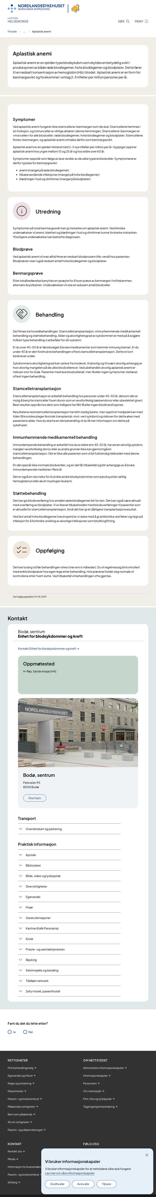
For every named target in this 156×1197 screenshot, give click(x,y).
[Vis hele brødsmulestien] (24, 31)
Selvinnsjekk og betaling (42, 970)
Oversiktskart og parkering (44, 829)
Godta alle (57, 1184)
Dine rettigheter (36, 886)
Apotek (31, 855)
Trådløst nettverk (37, 981)
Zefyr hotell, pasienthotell (43, 991)
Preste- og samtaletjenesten (45, 949)
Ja (14, 1032)
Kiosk (29, 939)
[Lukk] (146, 1154)
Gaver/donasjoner (38, 918)
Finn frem (35, 798)
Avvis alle (83, 1184)
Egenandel (33, 897)
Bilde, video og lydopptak (43, 876)
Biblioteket (33, 865)
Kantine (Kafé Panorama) (42, 928)
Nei (30, 1032)
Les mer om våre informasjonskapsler (70, 1173)
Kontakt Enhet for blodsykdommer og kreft (47, 648)
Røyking (31, 960)
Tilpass (106, 1184)
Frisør (29, 907)
